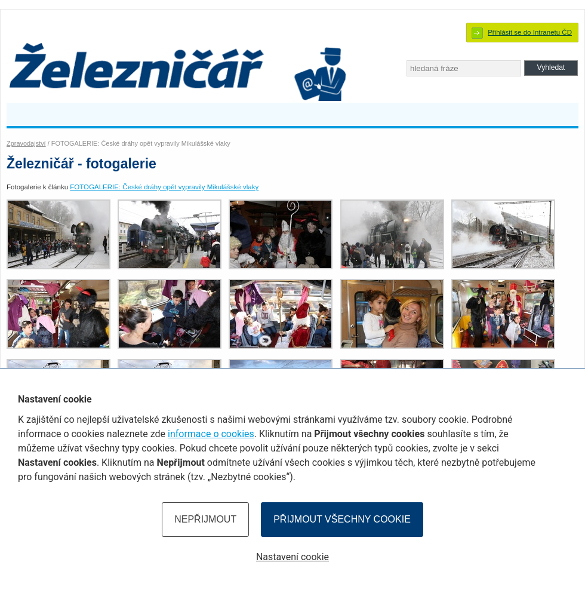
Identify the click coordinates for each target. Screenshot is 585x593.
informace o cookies (211, 434)
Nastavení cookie (292, 557)
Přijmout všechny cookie (342, 519)
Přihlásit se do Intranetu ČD (530, 32)
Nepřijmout (205, 519)
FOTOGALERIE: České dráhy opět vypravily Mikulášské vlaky (164, 187)
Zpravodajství (26, 143)
